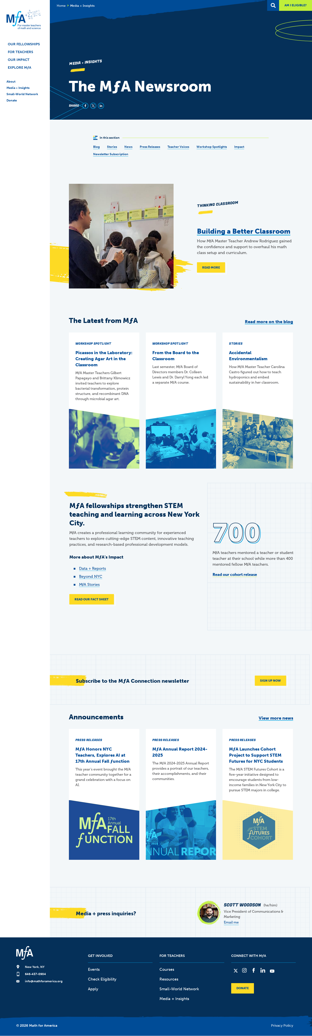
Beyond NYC (90, 576)
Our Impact (18, 60)
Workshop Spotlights (212, 147)
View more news (276, 718)
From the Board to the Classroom (175, 355)
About (10, 81)
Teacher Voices (178, 147)
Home (61, 6)
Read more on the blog (269, 321)
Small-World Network (22, 94)
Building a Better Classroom (243, 231)
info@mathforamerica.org (43, 981)
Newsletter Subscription (110, 154)
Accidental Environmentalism (248, 355)
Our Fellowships (24, 44)
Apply (93, 989)
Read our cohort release (235, 574)
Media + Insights (17, 88)
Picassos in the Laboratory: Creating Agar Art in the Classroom (103, 358)
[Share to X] (93, 106)
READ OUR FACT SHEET (92, 599)
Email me (231, 922)
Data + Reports (92, 568)
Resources (168, 979)
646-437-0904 (35, 974)
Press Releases (150, 147)
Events (94, 969)
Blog (96, 147)
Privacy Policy (282, 1026)
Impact (239, 147)
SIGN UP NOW (270, 681)
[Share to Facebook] (85, 106)
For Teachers (20, 52)
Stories (112, 147)
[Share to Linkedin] (101, 106)
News (128, 147)
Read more (211, 267)
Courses (166, 969)
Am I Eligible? (295, 5)
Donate (11, 100)
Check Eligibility (102, 979)
